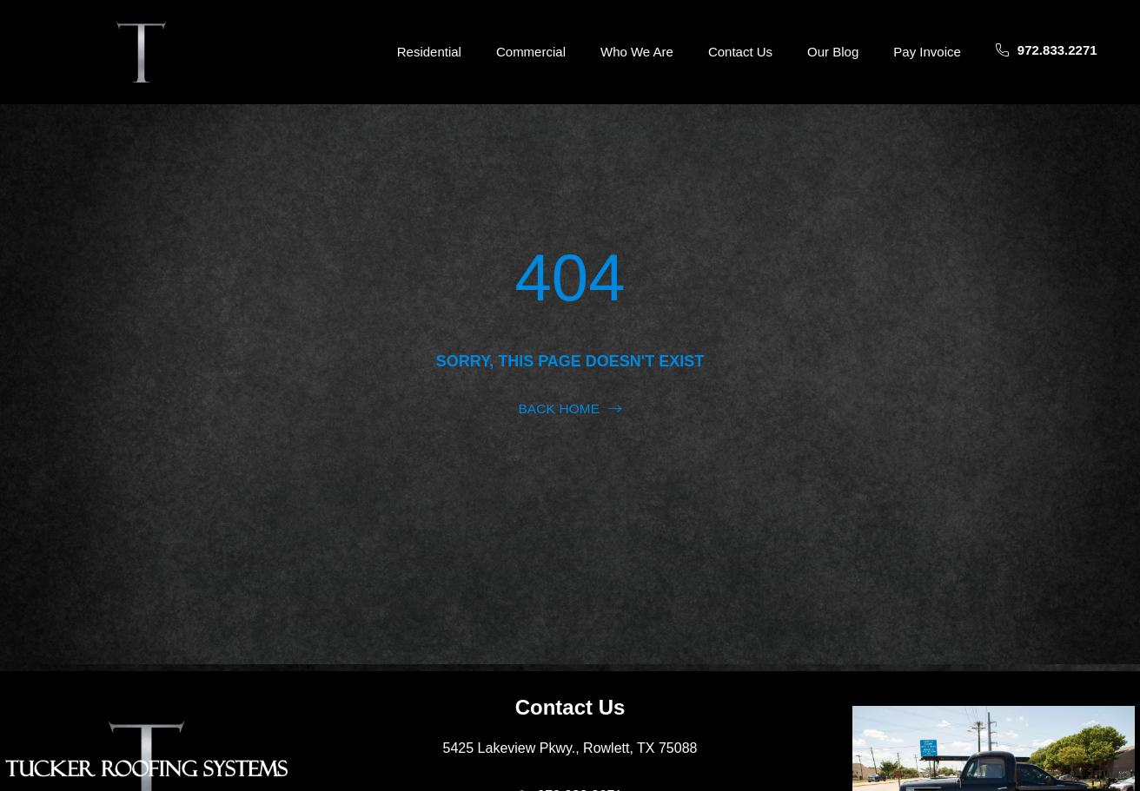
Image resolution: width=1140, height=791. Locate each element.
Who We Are (636, 51)
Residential (429, 51)
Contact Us (740, 51)
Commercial (531, 51)
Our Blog (832, 51)
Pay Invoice (927, 51)
